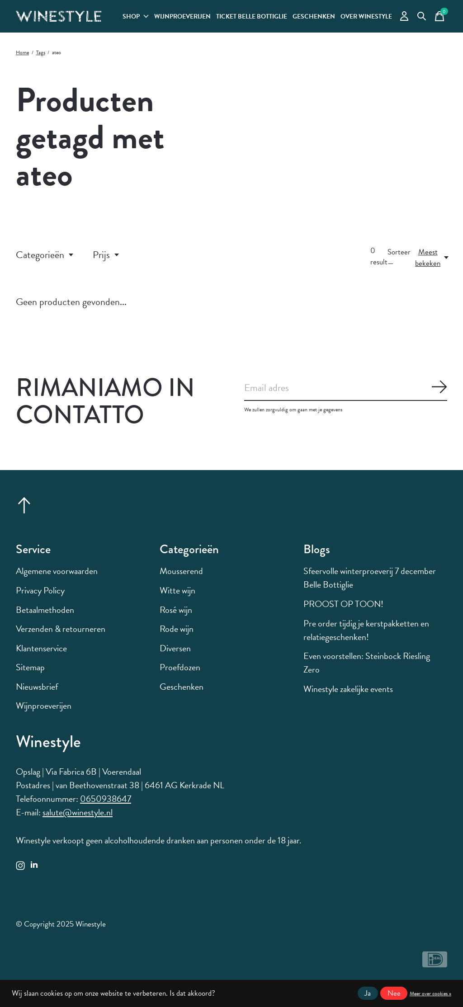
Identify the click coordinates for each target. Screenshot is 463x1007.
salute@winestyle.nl (78, 812)
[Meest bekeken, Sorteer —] (432, 257)
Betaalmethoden (45, 609)
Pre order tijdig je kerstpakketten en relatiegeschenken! (366, 630)
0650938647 (105, 798)
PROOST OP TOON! (343, 604)
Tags (40, 52)
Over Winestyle (366, 16)
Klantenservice (41, 648)
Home (22, 52)
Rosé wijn (176, 609)
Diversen (175, 648)
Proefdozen (180, 667)
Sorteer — (399, 257)
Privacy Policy (40, 590)
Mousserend (181, 571)
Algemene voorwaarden (57, 571)
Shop (136, 16)
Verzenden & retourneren (60, 628)
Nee (394, 993)
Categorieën (45, 254)
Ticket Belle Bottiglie (251, 16)
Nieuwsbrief (37, 686)
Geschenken (314, 16)
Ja (367, 993)
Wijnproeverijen (182, 16)
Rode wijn (177, 628)
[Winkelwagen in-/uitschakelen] (439, 16)
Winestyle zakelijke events (348, 689)
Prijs (106, 254)
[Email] (345, 388)
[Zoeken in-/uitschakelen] (422, 16)
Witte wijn (177, 590)
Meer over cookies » (430, 993)
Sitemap (30, 667)
